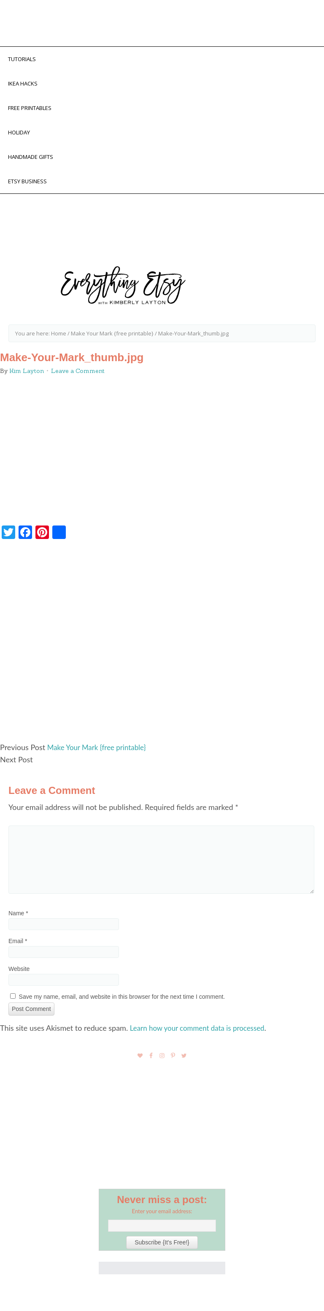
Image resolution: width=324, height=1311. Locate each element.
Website (19, 978)
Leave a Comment (78, 380)
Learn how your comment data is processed (201, 1037)
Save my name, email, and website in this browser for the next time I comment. (122, 1006)
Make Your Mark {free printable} (100, 757)
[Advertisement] (162, 654)
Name (18, 923)
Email (17, 950)
